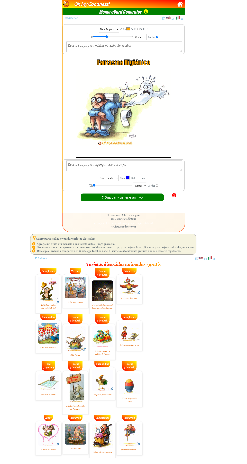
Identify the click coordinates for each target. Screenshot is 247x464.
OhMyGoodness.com (124, 226)
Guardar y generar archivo (122, 197)
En (173, 19)
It (182, 19)
